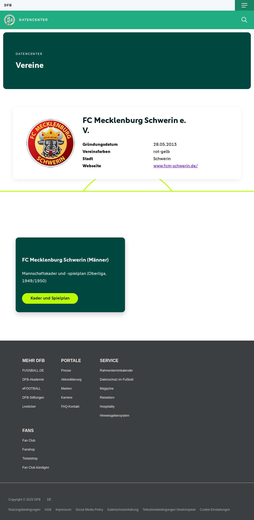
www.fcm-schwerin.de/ (175, 166)
